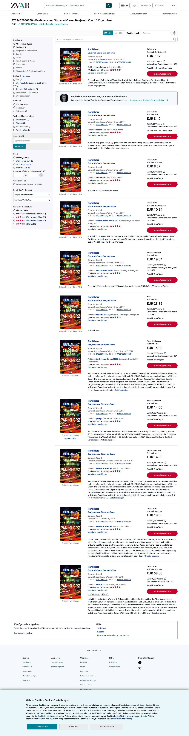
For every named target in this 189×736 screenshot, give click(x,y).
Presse (82, 667)
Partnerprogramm (57, 667)
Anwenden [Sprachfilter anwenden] (19, 146)
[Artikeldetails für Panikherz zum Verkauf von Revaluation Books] (70, 268)
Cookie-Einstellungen (47, 716)
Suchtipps (101, 628)
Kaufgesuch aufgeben (23, 633)
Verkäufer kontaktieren (97, 73)
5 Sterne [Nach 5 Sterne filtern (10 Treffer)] (26, 224)
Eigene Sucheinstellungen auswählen (113, 635)
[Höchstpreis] (33, 175)
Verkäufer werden (169, 14)
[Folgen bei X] (140, 668)
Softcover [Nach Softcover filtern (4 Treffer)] (20, 111)
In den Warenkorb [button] (162, 73)
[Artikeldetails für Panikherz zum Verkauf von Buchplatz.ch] (70, 582)
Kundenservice (114, 667)
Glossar (100, 632)
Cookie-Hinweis (86, 685)
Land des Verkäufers (23, 200)
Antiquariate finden (138, 14)
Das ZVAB (83, 662)
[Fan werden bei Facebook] (140, 662)
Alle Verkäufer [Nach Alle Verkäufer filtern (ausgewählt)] (22, 210)
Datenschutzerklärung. (122, 718)
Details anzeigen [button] (122, 390)
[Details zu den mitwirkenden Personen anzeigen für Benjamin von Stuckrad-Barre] (102, 53)
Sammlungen (42, 14)
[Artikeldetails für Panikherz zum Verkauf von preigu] (70, 416)
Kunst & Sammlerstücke (104, 14)
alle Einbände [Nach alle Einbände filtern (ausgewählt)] (20, 104)
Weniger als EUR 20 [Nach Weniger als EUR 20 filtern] (23, 161)
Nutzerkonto (146, 5)
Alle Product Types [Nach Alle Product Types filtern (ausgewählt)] (22, 44)
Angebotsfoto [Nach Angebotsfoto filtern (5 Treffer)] (21, 130)
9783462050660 (29, 24)
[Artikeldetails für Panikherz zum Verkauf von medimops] (70, 65)
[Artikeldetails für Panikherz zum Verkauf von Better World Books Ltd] (70, 218)
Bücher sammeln (71, 14)
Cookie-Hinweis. (140, 716)
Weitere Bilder (70, 438)
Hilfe (173, 5)
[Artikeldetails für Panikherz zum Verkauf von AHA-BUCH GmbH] (70, 466)
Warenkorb (26, 680)
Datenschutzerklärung (88, 676)
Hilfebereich (113, 662)
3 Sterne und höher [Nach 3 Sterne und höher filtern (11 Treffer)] (31, 217)
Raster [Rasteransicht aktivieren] (119, 33)
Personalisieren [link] (107, 726)
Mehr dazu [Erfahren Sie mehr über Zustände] (26, 76)
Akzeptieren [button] (42, 726)
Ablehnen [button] (73, 726)
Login (134, 5)
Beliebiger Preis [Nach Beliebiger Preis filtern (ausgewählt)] (21, 157)
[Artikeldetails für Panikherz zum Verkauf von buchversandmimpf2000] (70, 357)
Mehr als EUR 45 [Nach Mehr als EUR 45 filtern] (22, 167)
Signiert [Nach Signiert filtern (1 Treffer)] (19, 123)
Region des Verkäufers (24, 194)
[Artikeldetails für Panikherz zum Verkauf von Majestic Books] (70, 312)
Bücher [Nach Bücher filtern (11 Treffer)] (19, 47)
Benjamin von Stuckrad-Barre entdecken (149, 100)
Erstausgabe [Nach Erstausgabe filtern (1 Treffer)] (21, 119)
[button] (174, 39)
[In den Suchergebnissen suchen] (116, 39)
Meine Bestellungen (29, 676)
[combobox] (74, 5)
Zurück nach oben (94, 650)
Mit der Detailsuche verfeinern (53, 24)
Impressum (84, 671)
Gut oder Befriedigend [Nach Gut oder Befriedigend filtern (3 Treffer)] (25, 89)
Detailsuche (16, 14)
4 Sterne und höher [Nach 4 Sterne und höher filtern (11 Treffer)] (31, 220)
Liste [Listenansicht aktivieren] (108, 33)
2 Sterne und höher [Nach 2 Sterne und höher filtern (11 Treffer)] (31, 213)
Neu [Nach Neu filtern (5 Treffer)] (17, 79)
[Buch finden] (109, 5)
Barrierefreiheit (85, 689)
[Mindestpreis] (18, 175)
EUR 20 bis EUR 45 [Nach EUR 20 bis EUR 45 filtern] (23, 164)
